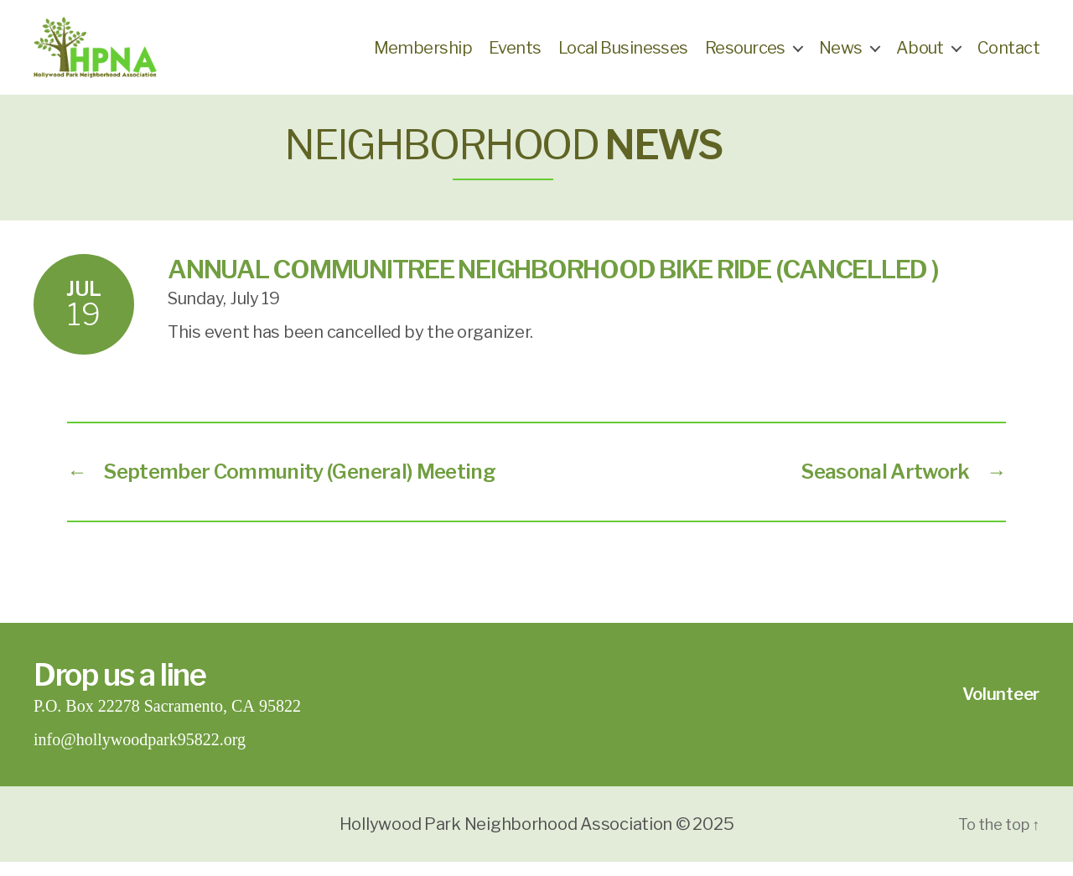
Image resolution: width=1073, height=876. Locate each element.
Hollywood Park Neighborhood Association (506, 838)
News (841, 54)
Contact (1008, 54)
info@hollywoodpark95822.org (140, 754)
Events (515, 54)
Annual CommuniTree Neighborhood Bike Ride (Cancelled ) (553, 283)
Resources (745, 54)
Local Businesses (623, 54)
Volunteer (1000, 708)
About (920, 54)
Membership (423, 54)
